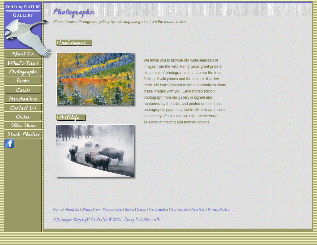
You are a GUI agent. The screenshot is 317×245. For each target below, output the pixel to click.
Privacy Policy (218, 209)
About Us (72, 209)
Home (57, 209)
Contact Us (179, 209)
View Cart (198, 209)
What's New (91, 209)
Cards (141, 209)
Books (129, 209)
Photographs (112, 209)
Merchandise (158, 209)
